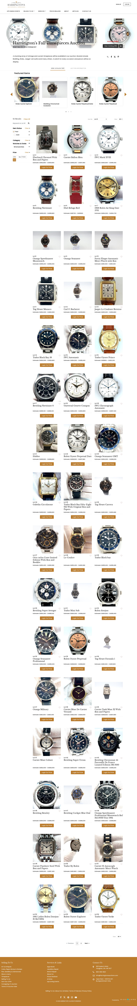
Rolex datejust (101, 610)
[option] (26, 91)
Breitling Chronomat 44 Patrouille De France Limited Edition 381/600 (107, 762)
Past (21, 131)
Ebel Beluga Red (72, 208)
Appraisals (51, 967)
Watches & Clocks (19, 144)
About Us (50, 974)
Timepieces (5, 977)
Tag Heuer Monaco (42, 309)
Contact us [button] (86, 11)
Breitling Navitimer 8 (43, 406)
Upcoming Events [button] (13, 11)
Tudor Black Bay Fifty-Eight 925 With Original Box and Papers (77, 507)
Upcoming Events (53, 981)
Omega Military (41, 709)
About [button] (66, 11)
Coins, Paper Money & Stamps (11, 969)
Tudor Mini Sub (71, 610)
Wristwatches (19, 147)
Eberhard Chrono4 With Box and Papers (45, 158)
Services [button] (42, 11)
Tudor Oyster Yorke (104, 917)
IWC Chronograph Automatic (104, 407)
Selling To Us (5, 979)
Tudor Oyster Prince (105, 357)
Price (14, 152)
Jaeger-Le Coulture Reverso (108, 309)
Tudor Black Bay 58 (42, 357)
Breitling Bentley (41, 813)
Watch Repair (52, 972)
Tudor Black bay (103, 557)
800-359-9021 (101, 972)
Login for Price (47, 167)
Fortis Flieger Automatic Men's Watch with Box (106, 259)
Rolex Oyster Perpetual (108, 104)
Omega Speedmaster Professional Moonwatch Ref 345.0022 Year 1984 (109, 815)
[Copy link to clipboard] (108, 57)
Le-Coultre (69, 557)
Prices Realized (52, 977)
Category (16, 140)
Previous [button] (11, 94)
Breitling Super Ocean (75, 760)
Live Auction (21, 39)
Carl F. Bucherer (72, 309)
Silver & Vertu (6, 974)
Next (87, 943)
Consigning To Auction (9, 984)
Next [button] (125, 94)
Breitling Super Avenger (44, 610)
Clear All (27, 119)
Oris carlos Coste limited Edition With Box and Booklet (45, 560)
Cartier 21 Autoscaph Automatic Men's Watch (106, 867)
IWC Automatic (71, 357)
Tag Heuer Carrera (104, 504)
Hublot (36, 456)
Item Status (17, 128)
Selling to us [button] (29, 11)
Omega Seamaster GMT (106, 456)
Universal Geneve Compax (77, 406)
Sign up (118, 4)
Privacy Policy (87, 991)
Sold (22, 135)
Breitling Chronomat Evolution (51, 105)
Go (14, 160)
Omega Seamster (72, 258)
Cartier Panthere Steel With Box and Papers (46, 867)
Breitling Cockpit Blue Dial (77, 813)
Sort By (90, 119)
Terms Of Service (75, 991)
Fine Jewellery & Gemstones (11, 972)
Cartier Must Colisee (43, 760)
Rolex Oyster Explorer (24, 104)
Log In (127, 4)
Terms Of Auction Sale (9, 986)
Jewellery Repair (53, 969)
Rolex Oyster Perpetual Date (82, 104)
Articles (49, 979)
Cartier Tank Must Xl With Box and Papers (108, 710)
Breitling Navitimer (42, 208)
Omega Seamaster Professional (41, 660)
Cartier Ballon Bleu (73, 157)
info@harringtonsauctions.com (107, 975)
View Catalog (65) (110, 46)
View (115, 119)
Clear (27, 128)
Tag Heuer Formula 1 (105, 659)
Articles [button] (75, 11)
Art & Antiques (6, 967)
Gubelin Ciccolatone (43, 504)
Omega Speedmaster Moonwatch (43, 259)
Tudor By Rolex (71, 866)
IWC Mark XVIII (103, 157)
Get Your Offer (6, 981)
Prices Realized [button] (55, 11)
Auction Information (78, 68)
